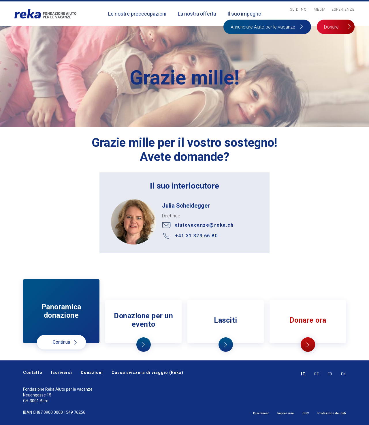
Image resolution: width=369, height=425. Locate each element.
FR (330, 374)
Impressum (285, 413)
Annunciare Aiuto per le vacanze (263, 27)
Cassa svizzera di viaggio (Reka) (147, 372)
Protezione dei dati (331, 413)
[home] (45, 13)
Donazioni (92, 372)
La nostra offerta (197, 14)
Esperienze (343, 9)
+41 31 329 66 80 (196, 235)
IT (303, 374)
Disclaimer (261, 413)
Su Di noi (299, 9)
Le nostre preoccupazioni (137, 14)
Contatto (32, 372)
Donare (331, 27)
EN (343, 374)
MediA (320, 9)
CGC (305, 413)
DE (316, 374)
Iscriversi (61, 372)
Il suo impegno (244, 14)
